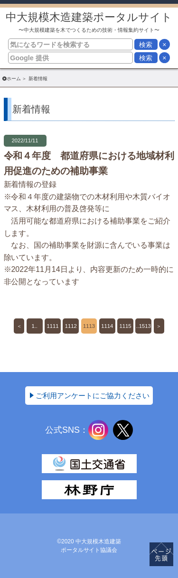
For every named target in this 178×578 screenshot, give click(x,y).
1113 (89, 326)
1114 (107, 326)
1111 (53, 326)
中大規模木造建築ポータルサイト (89, 22)
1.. (34, 326)
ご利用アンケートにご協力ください (93, 396)
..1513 (143, 326)
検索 (145, 44)
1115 (125, 326)
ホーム (14, 78)
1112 (71, 326)
